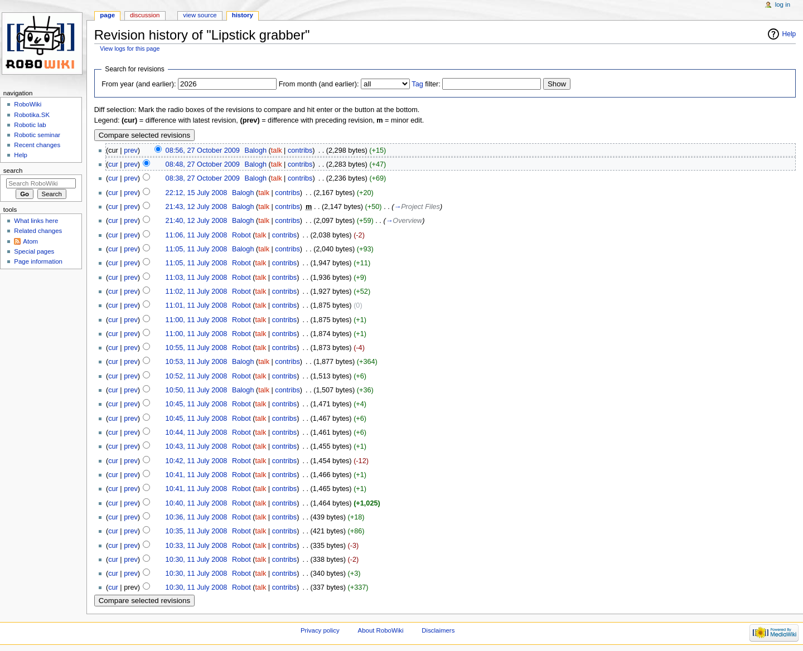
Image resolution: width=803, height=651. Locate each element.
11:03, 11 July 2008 (197, 277)
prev (131, 150)
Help (789, 34)
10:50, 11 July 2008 (197, 390)
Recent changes (37, 145)
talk (276, 150)
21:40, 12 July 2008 (197, 221)
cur (113, 164)
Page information (38, 261)
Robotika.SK (32, 114)
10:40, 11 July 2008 (197, 503)
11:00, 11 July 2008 (197, 320)
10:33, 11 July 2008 (197, 546)
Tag (417, 84)
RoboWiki (27, 104)
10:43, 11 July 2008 (197, 446)
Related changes (38, 230)
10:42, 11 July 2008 (197, 461)
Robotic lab (30, 125)
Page (107, 15)
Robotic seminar (37, 135)
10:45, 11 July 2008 (197, 404)
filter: (426, 84)
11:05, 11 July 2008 (197, 249)
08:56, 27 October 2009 (203, 150)
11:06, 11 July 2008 (197, 235)
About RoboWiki (381, 630)
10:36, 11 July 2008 (197, 517)
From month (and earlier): (319, 84)
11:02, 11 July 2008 (197, 291)
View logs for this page (129, 48)
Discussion (144, 15)
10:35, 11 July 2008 (197, 531)
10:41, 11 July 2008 (197, 475)
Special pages (34, 251)
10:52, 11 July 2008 (197, 376)
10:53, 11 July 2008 (197, 362)
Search (13, 170)
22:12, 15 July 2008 (197, 193)
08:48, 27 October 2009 (203, 164)
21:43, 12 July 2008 (197, 207)
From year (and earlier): (138, 84)
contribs (300, 150)
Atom (30, 241)
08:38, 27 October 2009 (203, 178)
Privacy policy (320, 630)
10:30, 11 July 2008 (197, 559)
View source (199, 15)
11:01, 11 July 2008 (197, 305)
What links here (36, 220)
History (242, 15)
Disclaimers (438, 630)
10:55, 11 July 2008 (197, 348)
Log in (782, 4)
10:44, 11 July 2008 (197, 432)
